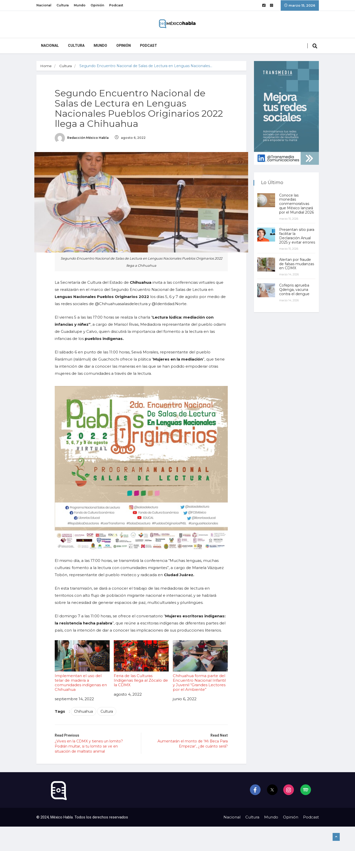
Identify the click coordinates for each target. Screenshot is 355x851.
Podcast (116, 5)
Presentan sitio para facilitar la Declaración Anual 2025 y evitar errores (297, 238)
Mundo (80, 5)
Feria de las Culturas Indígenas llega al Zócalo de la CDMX (141, 666)
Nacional (43, 5)
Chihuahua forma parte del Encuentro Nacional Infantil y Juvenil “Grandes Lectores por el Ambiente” (199, 668)
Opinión (97, 5)
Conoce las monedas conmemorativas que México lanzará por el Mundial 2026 (297, 204)
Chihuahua (85, 713)
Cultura (62, 5)
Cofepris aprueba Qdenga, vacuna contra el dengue (295, 294)
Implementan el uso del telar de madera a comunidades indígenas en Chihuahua (83, 668)
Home (46, 66)
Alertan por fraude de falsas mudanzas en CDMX (297, 268)
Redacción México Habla (84, 138)
